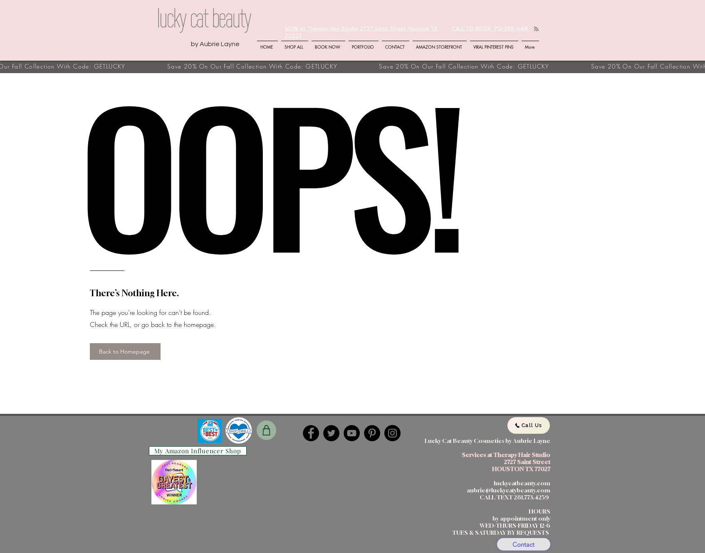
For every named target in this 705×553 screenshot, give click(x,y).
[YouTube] (352, 433)
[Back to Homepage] (125, 351)
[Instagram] (392, 433)
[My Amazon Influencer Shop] (198, 450)
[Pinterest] (372, 433)
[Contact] (523, 544)
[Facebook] (311, 433)
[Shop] (266, 430)
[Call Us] (528, 425)
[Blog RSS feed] (536, 29)
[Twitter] (331, 433)
